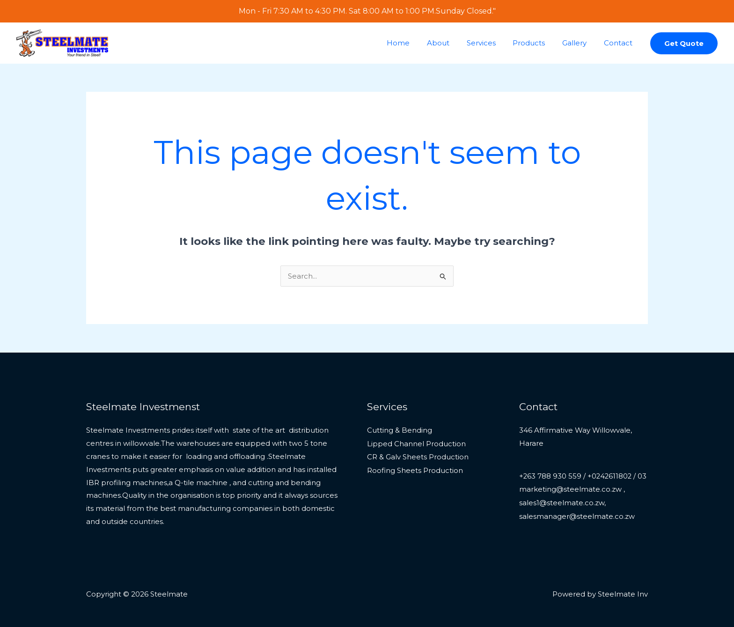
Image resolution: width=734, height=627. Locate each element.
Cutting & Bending (399, 430)
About (452, 42)
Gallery (579, 42)
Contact (619, 42)
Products (537, 42)
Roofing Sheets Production (415, 469)
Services (491, 42)
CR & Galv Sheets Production (418, 456)
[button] (684, 43)
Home (415, 42)
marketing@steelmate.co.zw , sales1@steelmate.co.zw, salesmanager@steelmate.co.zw (577, 515)
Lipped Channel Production (416, 443)
